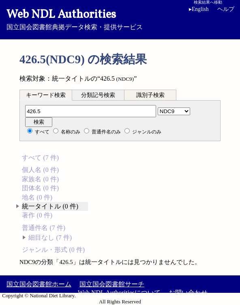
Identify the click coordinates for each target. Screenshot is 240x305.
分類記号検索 (98, 95)
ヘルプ (225, 9)
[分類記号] (90, 111)
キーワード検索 (46, 95)
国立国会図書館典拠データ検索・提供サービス (120, 18)
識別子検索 (150, 95)
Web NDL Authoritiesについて (119, 292)
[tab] (45, 95)
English (199, 9)
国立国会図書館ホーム (38, 284)
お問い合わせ (188, 292)
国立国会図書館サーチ (111, 284)
